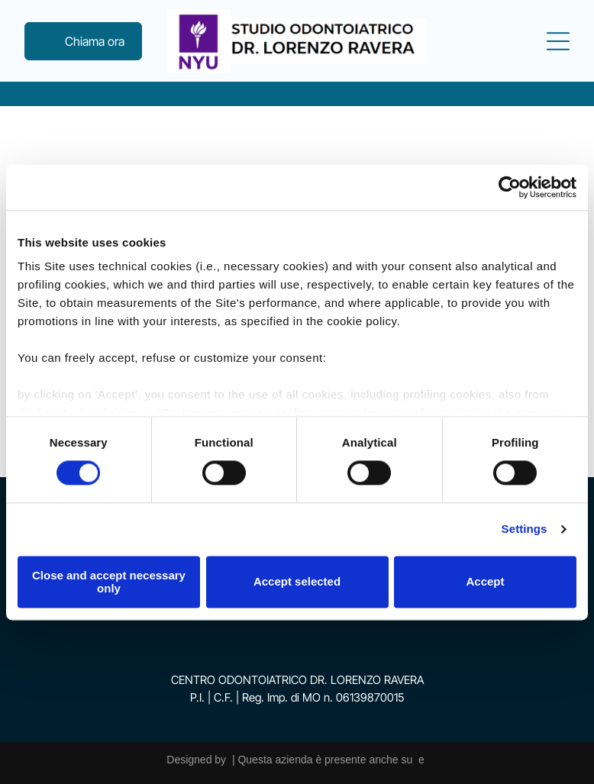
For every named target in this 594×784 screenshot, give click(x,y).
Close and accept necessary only (109, 582)
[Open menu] (558, 41)
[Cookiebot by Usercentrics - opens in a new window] (509, 187)
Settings (524, 529)
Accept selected (297, 582)
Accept (485, 582)
